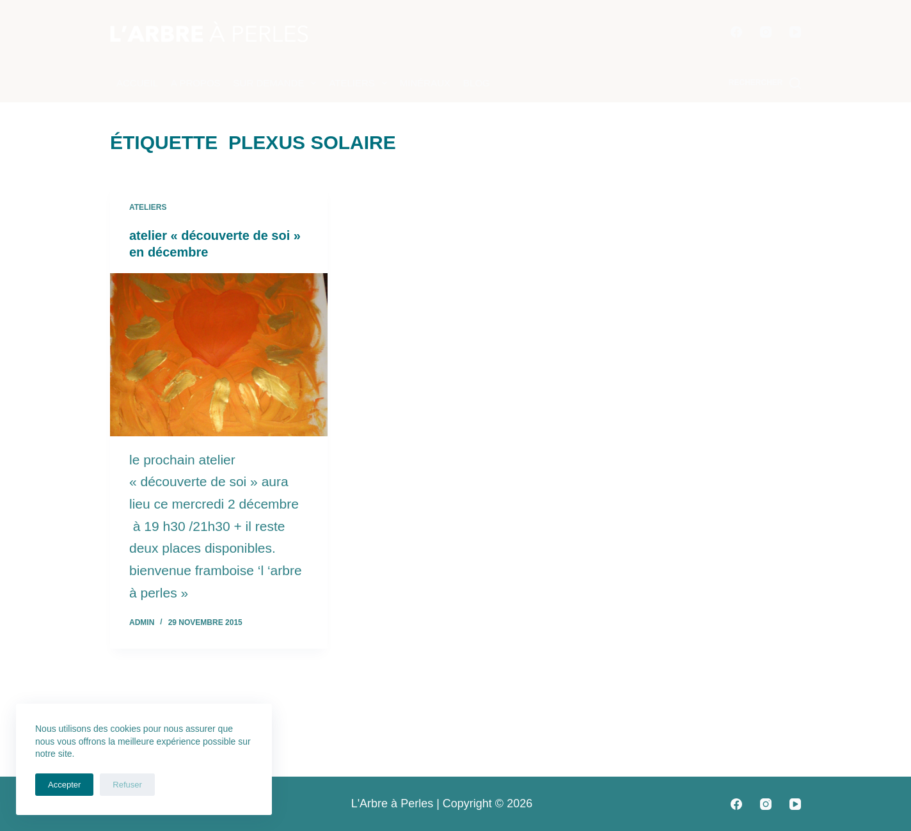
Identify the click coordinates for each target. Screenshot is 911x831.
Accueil (137, 82)
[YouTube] (795, 32)
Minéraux (425, 82)
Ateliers (360, 83)
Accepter (64, 784)
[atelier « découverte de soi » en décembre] (219, 354)
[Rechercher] (765, 83)
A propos (196, 82)
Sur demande (278, 83)
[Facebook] (736, 32)
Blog (476, 82)
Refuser (127, 784)
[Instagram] (766, 32)
